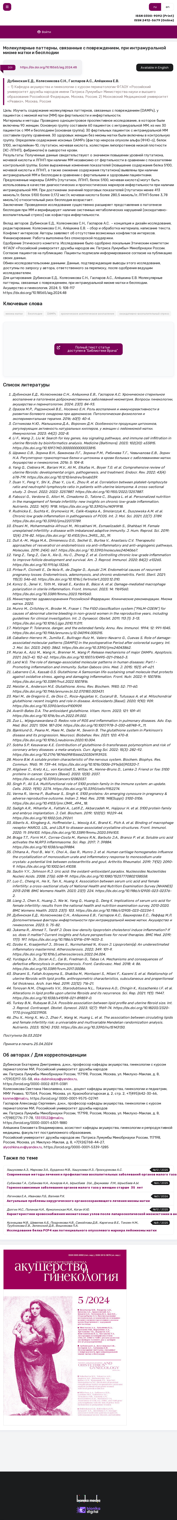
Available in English (155, 67)
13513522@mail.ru (49, 1118)
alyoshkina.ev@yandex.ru (22, 1147)
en (168, 7)
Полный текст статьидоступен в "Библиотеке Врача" (86, 349)
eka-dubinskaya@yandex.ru (55, 1079)
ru (155, 7)
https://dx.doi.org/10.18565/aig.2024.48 (48, 67)
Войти (44, 32)
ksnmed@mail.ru (15, 1098)
